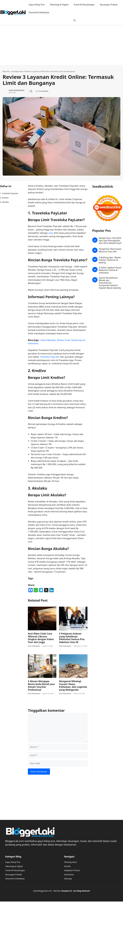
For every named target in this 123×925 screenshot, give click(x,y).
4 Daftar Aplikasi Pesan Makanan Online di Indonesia (110, 270)
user (50, 232)
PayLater (55, 356)
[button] (74, 20)
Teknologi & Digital (59, 4)
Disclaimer (69, 874)
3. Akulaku (4, 202)
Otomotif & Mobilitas (39, 12)
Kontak (67, 866)
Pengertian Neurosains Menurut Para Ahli (110, 250)
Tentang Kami (70, 862)
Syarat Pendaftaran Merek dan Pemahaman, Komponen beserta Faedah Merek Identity (110, 283)
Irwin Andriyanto (16, 90)
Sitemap (68, 878)
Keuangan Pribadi (108, 4)
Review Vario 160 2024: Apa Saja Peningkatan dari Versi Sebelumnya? (110, 240)
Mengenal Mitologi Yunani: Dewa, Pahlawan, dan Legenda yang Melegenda (73, 685)
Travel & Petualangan (84, 4)
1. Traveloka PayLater (9, 193)
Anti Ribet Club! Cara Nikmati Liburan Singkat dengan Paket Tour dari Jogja (41, 638)
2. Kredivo (4, 197)
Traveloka (45, 356)
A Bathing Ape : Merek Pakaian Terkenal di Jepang (110, 260)
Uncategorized (17, 71)
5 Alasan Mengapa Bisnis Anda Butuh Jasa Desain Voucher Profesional (41, 685)
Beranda (6, 71)
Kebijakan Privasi (72, 870)
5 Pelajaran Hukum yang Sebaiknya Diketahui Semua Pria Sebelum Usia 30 (71, 638)
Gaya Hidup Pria (37, 4)
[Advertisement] (57, 46)
